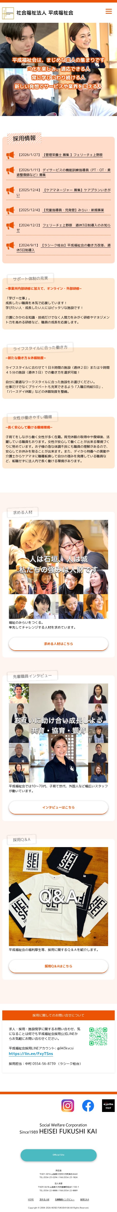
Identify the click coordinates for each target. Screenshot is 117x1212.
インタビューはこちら (58, 807)
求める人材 (44, 1199)
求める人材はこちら (58, 643)
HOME (31, 1199)
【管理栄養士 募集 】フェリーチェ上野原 (72, 154)
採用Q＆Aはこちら (58, 966)
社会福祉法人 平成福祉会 (44, 10)
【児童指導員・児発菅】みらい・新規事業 (73, 210)
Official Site (58, 1155)
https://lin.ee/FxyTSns (31, 1053)
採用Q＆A (84, 1199)
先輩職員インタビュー (65, 1199)
